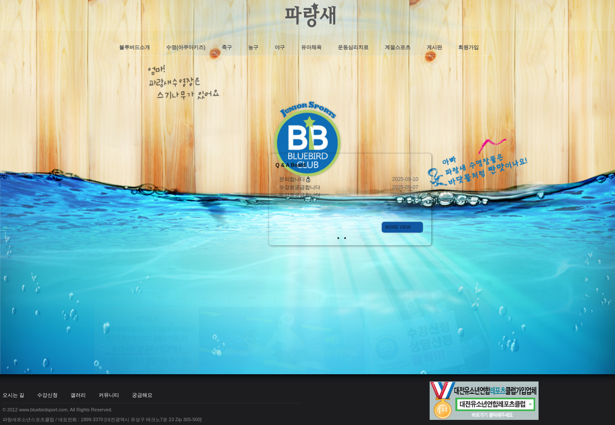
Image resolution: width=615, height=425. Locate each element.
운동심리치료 (353, 47)
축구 (227, 47)
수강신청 (53, 109)
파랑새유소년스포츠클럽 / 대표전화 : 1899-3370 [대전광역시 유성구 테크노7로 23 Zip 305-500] (102, 133)
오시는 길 (20, 109)
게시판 (434, 47)
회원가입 (468, 47)
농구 (253, 47)
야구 (280, 47)
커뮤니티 (115, 109)
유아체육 (311, 47)
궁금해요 (148, 109)
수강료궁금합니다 (299, 187)
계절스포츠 (397, 47)
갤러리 (84, 109)
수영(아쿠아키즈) (185, 47)
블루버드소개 (134, 47)
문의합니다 (292, 179)
